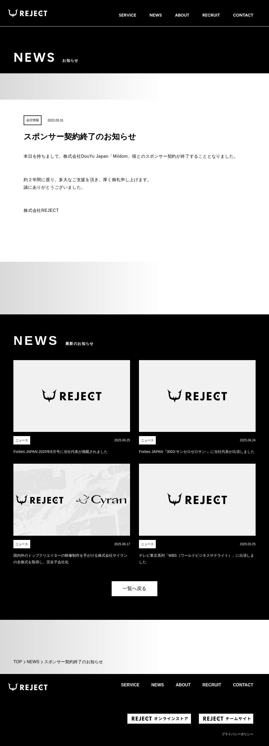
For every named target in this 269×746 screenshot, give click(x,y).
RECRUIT (211, 15)
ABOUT (182, 15)
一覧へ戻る (134, 588)
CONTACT (243, 15)
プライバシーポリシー (237, 734)
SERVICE (127, 15)
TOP (17, 662)
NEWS (155, 15)
